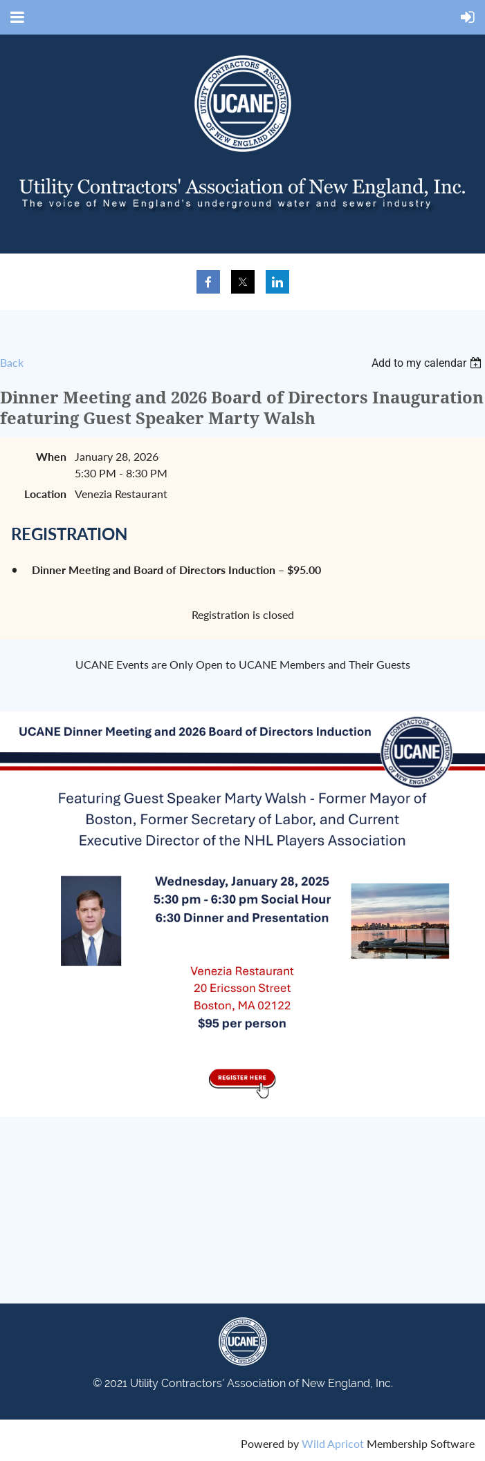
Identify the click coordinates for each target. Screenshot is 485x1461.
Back (12, 362)
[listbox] (428, 363)
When (51, 456)
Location (45, 493)
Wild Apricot (333, 1443)
